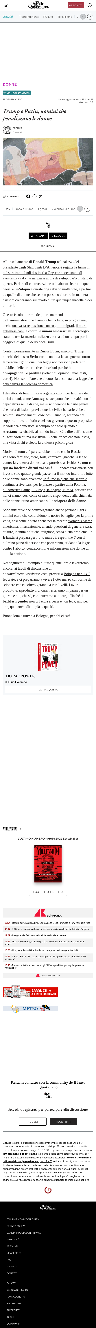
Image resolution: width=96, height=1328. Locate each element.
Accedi (33, 1121)
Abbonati (75, 5)
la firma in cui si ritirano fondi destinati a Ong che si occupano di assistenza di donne (46, 272)
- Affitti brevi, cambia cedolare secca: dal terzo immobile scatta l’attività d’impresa (47, 929)
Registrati (63, 1121)
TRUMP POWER (20, 676)
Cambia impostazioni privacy (24, 1232)
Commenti (11, 196)
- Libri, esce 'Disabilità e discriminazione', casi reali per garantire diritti (41, 950)
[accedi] (89, 5)
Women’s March (80, 521)
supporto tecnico (63, 1179)
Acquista (48, 689)
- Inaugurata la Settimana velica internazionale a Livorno (35, 935)
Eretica (17, 128)
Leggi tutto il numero (48, 891)
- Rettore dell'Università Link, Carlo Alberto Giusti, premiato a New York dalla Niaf (47, 923)
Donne (10, 84)
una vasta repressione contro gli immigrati (43, 326)
